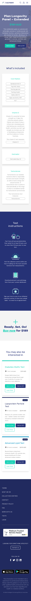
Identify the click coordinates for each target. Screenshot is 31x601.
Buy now (9, 330)
